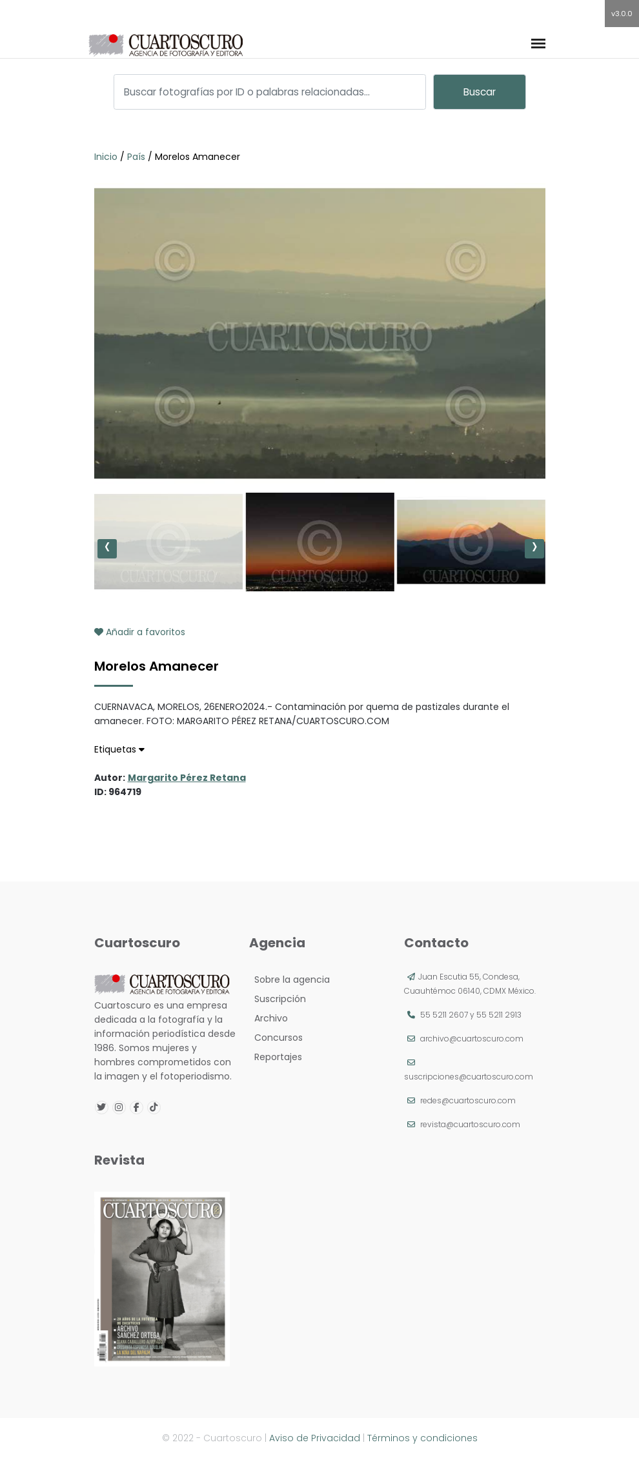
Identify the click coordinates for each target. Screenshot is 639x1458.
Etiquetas (119, 749)
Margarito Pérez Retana (187, 777)
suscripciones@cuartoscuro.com (468, 1076)
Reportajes (275, 1056)
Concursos (276, 1037)
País (136, 156)
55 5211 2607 (444, 1014)
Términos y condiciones (422, 1438)
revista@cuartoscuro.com (470, 1124)
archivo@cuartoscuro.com (471, 1038)
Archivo (268, 1018)
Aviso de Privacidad (314, 1438)
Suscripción (277, 998)
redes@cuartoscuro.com (468, 1100)
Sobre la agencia (289, 979)
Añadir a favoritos (139, 632)
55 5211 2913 (499, 1014)
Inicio (107, 156)
